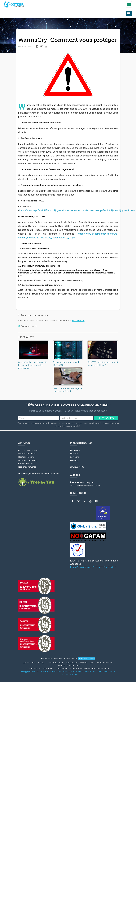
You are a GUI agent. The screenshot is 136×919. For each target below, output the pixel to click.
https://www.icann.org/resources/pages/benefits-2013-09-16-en (94, 567)
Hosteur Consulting (27, 460)
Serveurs (74, 456)
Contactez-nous (55, 663)
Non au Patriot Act (104, 663)
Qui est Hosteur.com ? (29, 450)
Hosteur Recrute (26, 456)
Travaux (83, 663)
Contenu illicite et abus (69, 666)
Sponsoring (77, 466)
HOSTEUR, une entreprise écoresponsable (38, 473)
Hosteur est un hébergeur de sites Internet (59, 658)
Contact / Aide (29, 663)
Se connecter (78, 320)
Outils (42, 663)
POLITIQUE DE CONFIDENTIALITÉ (42, 669)
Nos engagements (27, 466)
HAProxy (74, 460)
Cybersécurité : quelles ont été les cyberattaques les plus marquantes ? (32, 365)
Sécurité (74, 453)
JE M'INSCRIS (106, 418)
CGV (91, 663)
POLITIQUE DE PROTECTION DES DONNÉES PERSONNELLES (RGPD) (83, 669)
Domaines (75, 450)
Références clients (27, 453)
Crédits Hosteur (26, 463)
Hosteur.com (72, 663)
